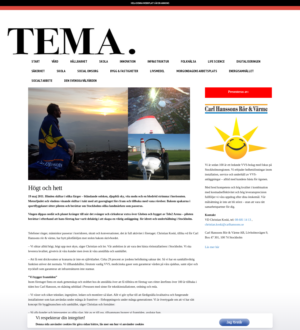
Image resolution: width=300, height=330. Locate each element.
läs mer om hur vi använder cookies (122, 324)
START (35, 61)
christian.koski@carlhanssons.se (224, 224)
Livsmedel (157, 71)
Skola (103, 61)
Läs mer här (212, 247)
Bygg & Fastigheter (124, 71)
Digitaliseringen (248, 61)
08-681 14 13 (243, 219)
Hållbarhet (78, 61)
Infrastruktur (158, 61)
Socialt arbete (41, 80)
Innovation (128, 61)
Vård (55, 61)
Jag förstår (234, 322)
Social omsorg (87, 71)
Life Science (216, 61)
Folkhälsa (188, 61)
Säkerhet (38, 71)
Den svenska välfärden (80, 80)
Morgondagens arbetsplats (196, 71)
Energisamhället (241, 71)
